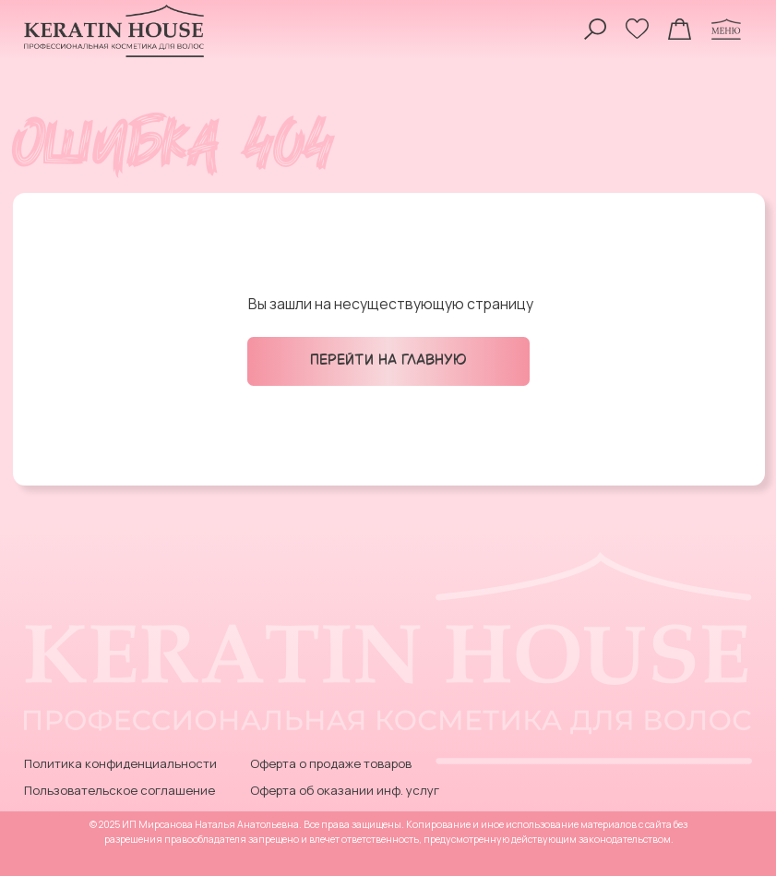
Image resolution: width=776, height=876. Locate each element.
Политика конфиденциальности (120, 763)
